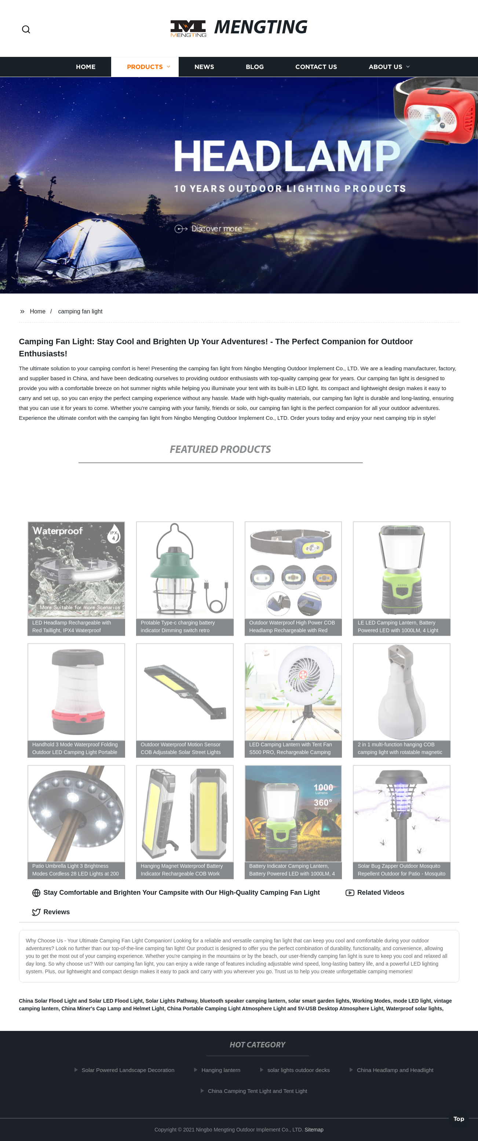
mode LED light (412, 1001)
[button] (26, 30)
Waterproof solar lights (414, 1008)
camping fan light (80, 311)
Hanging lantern (224, 1070)
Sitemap (313, 1130)
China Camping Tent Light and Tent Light (260, 1091)
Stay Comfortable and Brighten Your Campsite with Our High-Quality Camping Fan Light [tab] (176, 893)
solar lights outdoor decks (301, 1070)
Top (458, 1119)
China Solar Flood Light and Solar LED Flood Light (81, 1001)
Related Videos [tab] (375, 893)
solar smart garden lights (319, 1001)
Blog (255, 66)
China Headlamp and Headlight (398, 1070)
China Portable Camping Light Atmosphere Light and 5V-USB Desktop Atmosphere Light (275, 1008)
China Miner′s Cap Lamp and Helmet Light (112, 1008)
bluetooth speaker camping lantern (242, 1001)
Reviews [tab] (51, 912)
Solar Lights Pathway (171, 1001)
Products (145, 66)
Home (85, 66)
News (204, 66)
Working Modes (372, 1001)
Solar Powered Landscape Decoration (131, 1070)
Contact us (316, 66)
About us (385, 66)
